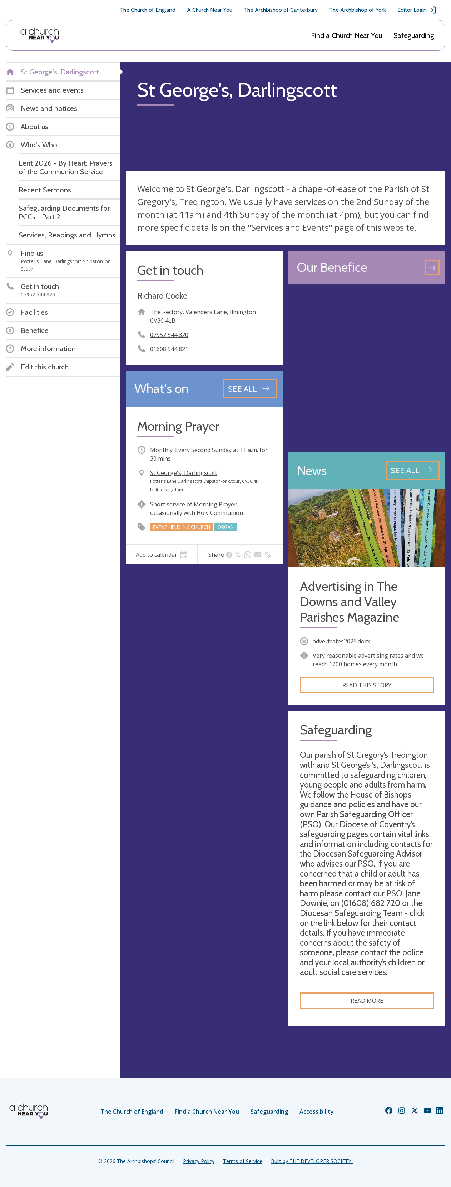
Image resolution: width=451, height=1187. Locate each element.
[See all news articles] (413, 470)
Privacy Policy (198, 1161)
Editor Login (417, 10)
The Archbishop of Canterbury (281, 9)
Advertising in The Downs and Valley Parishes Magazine (349, 602)
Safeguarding (413, 35)
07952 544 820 (169, 335)
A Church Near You (209, 9)
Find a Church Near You (346, 35)
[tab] (161, 554)
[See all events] (250, 388)
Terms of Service (242, 1161)
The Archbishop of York (357, 9)
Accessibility (316, 1111)
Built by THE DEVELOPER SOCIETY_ (312, 1161)
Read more (367, 1001)
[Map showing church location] (366, 367)
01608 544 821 (169, 349)
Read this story (366, 685)
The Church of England (147, 9)
